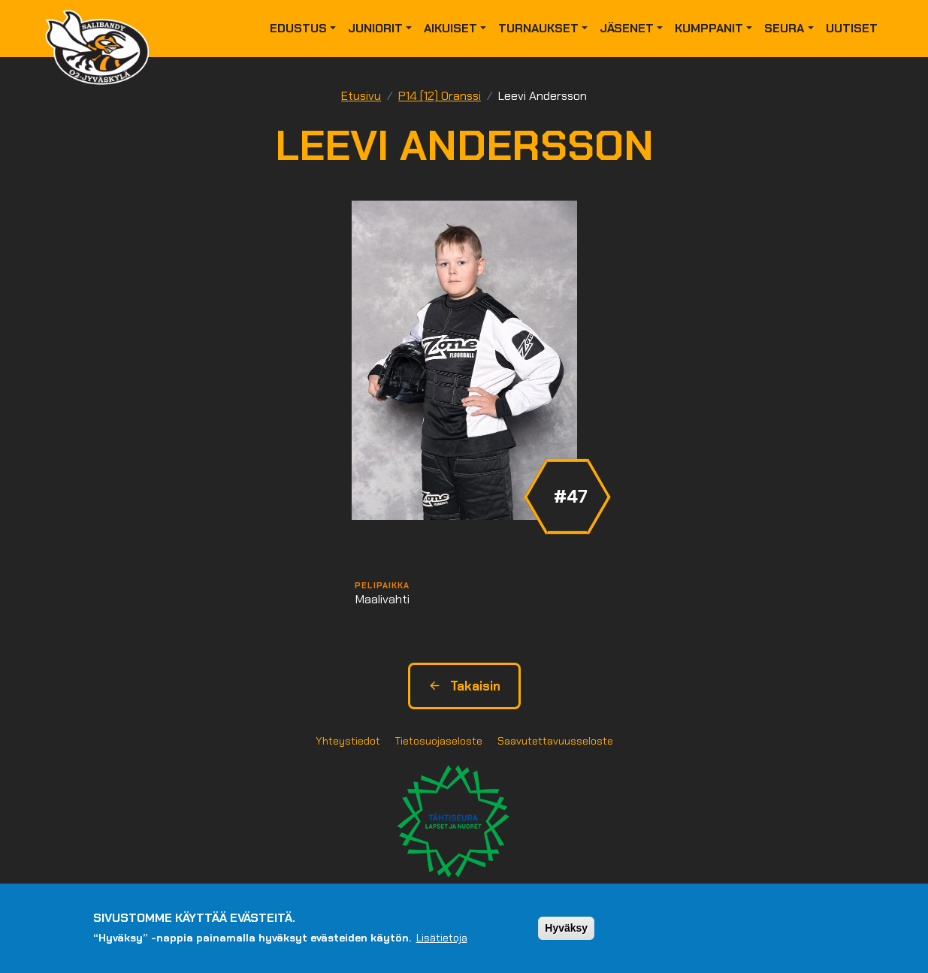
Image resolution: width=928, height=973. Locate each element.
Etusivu (361, 96)
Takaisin (464, 686)
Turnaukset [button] (538, 28)
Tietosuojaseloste (438, 741)
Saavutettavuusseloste (555, 741)
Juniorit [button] (375, 28)
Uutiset (852, 28)
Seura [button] (784, 28)
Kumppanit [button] (709, 28)
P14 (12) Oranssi (439, 96)
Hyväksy (566, 928)
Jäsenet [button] (627, 28)
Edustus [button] (298, 28)
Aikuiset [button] (450, 28)
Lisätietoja (441, 937)
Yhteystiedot (348, 741)
